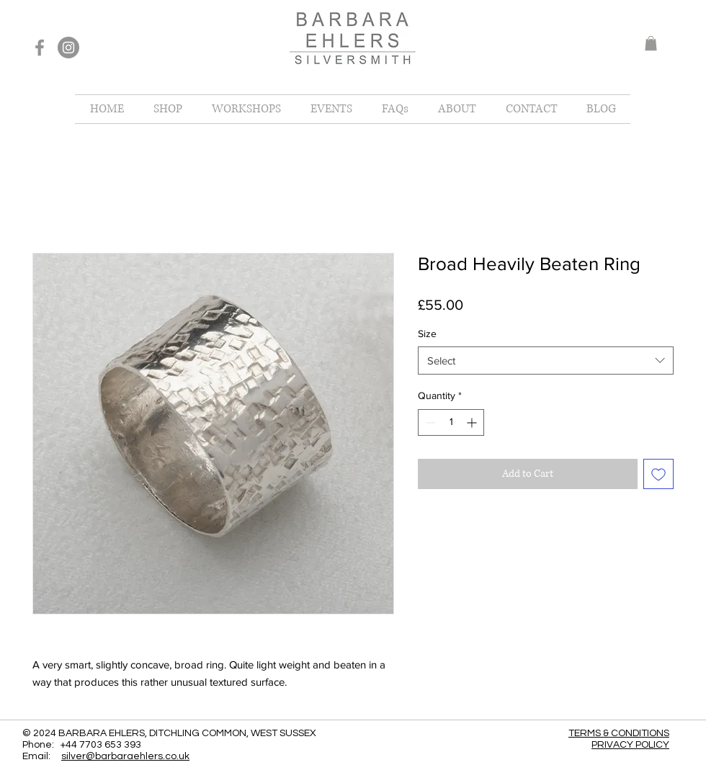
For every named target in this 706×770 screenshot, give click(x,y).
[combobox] (546, 360)
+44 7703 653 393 (101, 745)
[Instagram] (68, 47)
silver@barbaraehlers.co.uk (125, 756)
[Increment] (473, 422)
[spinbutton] (451, 422)
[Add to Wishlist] (658, 474)
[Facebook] (39, 47)
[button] (651, 43)
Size (427, 333)
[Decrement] (429, 422)
